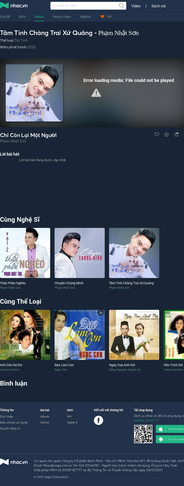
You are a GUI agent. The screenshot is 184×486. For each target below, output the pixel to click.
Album (39, 16)
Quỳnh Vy (134, 369)
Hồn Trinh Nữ (173, 365)
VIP (106, 16)
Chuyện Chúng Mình (69, 283)
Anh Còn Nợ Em (11, 365)
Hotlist (44, 422)
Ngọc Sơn (61, 369)
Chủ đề (5, 16)
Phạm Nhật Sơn (118, 32)
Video (135, 6)
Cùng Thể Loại (20, 301)
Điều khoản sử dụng (13, 422)
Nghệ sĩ (85, 16)
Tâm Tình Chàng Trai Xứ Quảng (131, 283)
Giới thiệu (6, 416)
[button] (96, 93)
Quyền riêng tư (10, 428)
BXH (22, 16)
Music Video (62, 16)
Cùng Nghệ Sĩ (20, 219)
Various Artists (9, 369)
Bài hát (44, 410)
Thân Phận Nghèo (13, 283)
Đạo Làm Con (64, 365)
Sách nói (158, 6)
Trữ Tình (20, 40)
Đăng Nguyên (118, 369)
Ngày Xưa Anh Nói (122, 365)
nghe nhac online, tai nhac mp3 (14, 6)
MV (69, 416)
